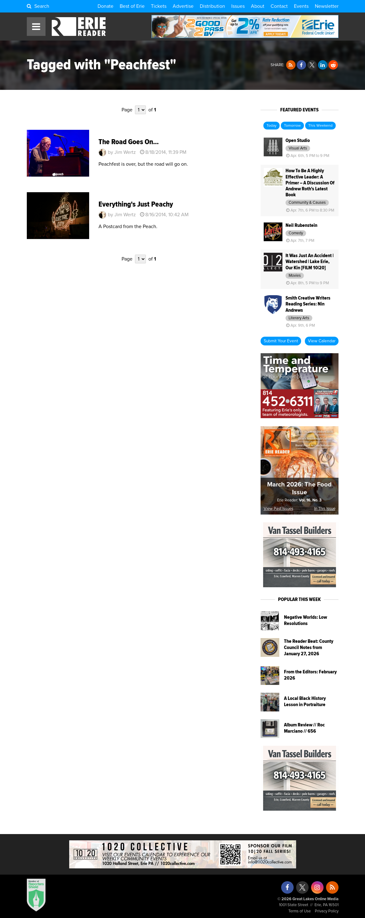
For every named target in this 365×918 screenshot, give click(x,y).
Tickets (158, 6)
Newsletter (327, 6)
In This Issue (324, 509)
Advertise (183, 6)
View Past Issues (278, 509)
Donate (105, 6)
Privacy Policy (327, 911)
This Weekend (320, 126)
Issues (238, 6)
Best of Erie (132, 6)
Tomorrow (292, 126)
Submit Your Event (281, 341)
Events (301, 6)
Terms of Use (299, 911)
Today (271, 126)
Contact (279, 6)
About (257, 6)
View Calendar (321, 341)
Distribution (212, 6)
